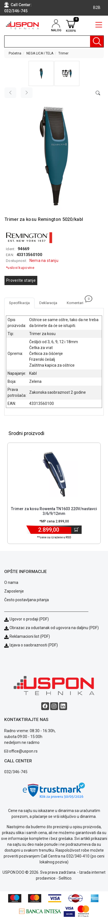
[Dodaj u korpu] (76, 530)
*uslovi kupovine (20, 268)
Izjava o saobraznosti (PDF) (34, 645)
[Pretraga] (97, 41)
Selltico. (65, 878)
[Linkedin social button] (63, 706)
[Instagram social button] (54, 706)
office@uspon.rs (23, 751)
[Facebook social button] (45, 706)
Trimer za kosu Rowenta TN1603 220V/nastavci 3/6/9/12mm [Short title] (54, 511)
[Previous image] (10, 92)
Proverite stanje (21, 280)
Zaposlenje (14, 591)
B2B (96, 7)
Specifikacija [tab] (19, 303)
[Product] (54, 473)
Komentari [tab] (77, 301)
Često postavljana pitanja (26, 600)
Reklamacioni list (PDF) (27, 636)
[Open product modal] (98, 93)
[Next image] (27, 92)
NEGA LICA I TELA (39, 53)
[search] (54, 41)
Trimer (63, 53)
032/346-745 (15, 11)
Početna (15, 53)
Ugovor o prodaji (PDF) (26, 619)
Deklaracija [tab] (48, 303)
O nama (11, 582)
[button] (41, 73)
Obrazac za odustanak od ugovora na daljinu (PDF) (54, 627)
